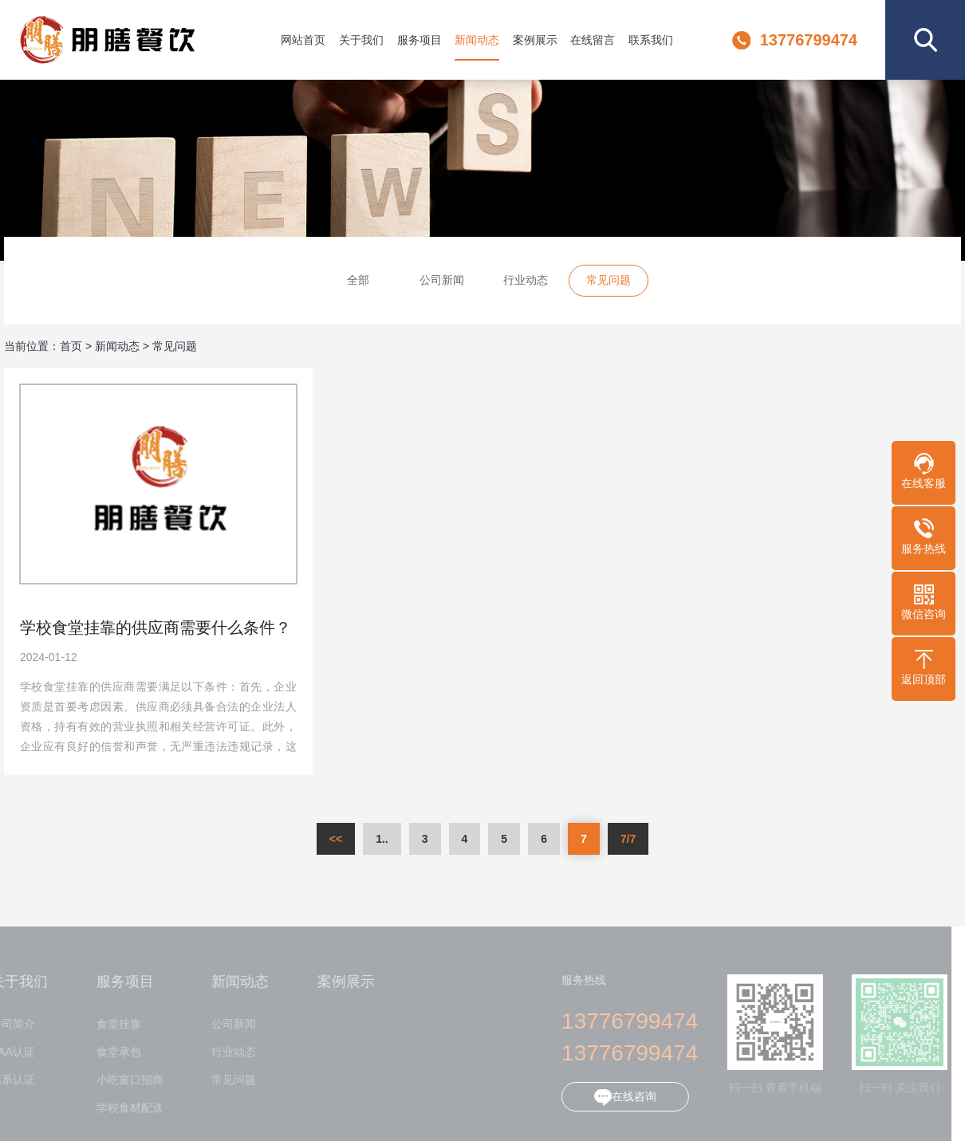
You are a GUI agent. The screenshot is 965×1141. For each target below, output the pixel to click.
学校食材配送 (120, 1108)
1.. (382, 838)
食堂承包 (109, 1052)
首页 (71, 346)
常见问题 (608, 280)
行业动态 (525, 280)
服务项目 (419, 39)
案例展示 (535, 39)
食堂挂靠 (109, 1024)
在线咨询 (616, 1097)
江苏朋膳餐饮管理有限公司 (121, 40)
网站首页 (303, 39)
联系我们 (650, 39)
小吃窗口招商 (120, 1080)
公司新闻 (441, 280)
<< (335, 838)
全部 (358, 280)
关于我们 (361, 39)
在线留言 (592, 39)
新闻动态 (477, 39)
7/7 (628, 838)
